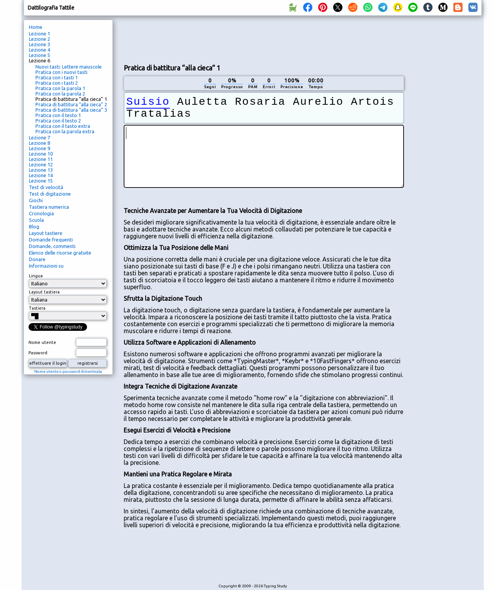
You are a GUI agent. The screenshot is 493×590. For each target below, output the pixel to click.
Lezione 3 (39, 44)
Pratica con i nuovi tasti (61, 72)
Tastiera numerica (49, 207)
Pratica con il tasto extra (62, 126)
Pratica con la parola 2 (60, 93)
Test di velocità (46, 187)
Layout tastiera (44, 292)
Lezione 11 (41, 159)
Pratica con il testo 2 (58, 120)
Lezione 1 (39, 33)
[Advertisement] (264, 39)
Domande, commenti (52, 246)
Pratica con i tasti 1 (56, 77)
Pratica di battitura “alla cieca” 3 (71, 109)
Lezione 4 (39, 49)
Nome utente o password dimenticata (68, 371)
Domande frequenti (51, 239)
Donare (37, 259)
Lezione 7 (39, 137)
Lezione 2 (39, 39)
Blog (34, 226)
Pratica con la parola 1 (60, 88)
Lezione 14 (41, 175)
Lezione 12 (41, 164)
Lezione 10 (41, 153)
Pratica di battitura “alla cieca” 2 (71, 104)
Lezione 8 (39, 143)
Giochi (36, 200)
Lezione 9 (39, 148)
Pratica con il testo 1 (58, 115)
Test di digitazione (50, 193)
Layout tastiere (45, 233)
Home (35, 27)
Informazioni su (46, 265)
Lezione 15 (41, 180)
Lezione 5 (39, 55)
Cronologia (41, 213)
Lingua (36, 275)
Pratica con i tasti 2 (56, 82)
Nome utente (42, 342)
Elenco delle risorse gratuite (60, 252)
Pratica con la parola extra (64, 131)
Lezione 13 (41, 170)
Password (38, 352)
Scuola (36, 220)
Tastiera (37, 308)
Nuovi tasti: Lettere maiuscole (68, 66)
